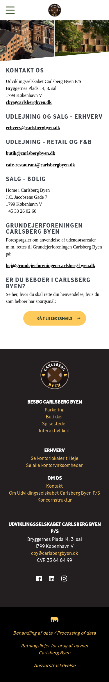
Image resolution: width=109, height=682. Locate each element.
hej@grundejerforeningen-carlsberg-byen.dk (50, 265)
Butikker (54, 417)
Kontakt (54, 486)
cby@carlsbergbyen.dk (29, 102)
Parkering (54, 410)
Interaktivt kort (54, 431)
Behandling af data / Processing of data (54, 633)
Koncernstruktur (54, 500)
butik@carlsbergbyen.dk (30, 153)
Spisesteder (54, 424)
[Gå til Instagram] (64, 578)
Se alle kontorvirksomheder (54, 465)
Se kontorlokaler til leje (54, 458)
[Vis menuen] (10, 10)
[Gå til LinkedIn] (51, 578)
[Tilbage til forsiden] (54, 10)
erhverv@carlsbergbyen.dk (33, 127)
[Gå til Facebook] (39, 578)
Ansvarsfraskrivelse (55, 665)
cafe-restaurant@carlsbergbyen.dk (40, 164)
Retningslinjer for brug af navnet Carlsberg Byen (54, 649)
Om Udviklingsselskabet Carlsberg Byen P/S (54, 493)
